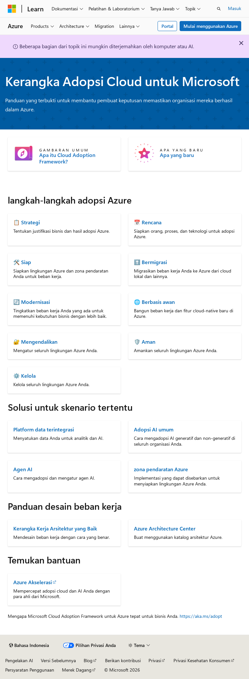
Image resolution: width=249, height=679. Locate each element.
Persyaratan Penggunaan (29, 670)
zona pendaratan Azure (161, 469)
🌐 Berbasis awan (154, 301)
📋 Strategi (26, 222)
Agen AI (22, 469)
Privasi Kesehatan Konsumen (201, 660)
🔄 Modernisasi (31, 301)
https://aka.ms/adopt (201, 616)
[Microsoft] (12, 9)
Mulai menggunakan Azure (211, 26)
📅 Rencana (147, 222)
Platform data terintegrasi (43, 429)
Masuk (234, 8)
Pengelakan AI (19, 660)
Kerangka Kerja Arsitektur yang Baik (55, 528)
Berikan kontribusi (123, 660)
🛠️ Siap (22, 262)
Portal (167, 26)
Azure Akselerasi (32, 582)
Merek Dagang (76, 670)
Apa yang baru (177, 155)
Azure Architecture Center (165, 528)
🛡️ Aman (144, 341)
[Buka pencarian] (218, 9)
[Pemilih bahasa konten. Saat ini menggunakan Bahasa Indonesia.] (29, 645)
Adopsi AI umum (153, 429)
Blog (88, 660)
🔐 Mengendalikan (35, 341)
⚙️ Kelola (24, 375)
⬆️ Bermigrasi (150, 262)
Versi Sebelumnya (58, 660)
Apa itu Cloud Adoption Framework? (67, 158)
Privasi (154, 660)
